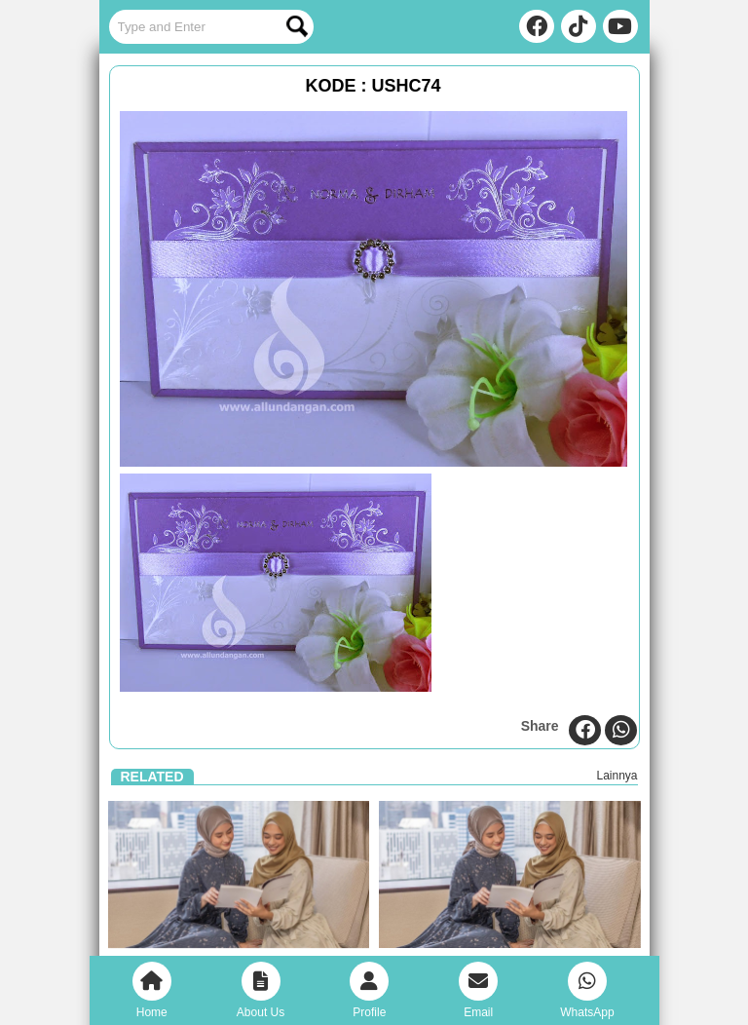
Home (151, 990)
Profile (369, 990)
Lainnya (616, 775)
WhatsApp (587, 990)
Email (478, 990)
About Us (260, 990)
